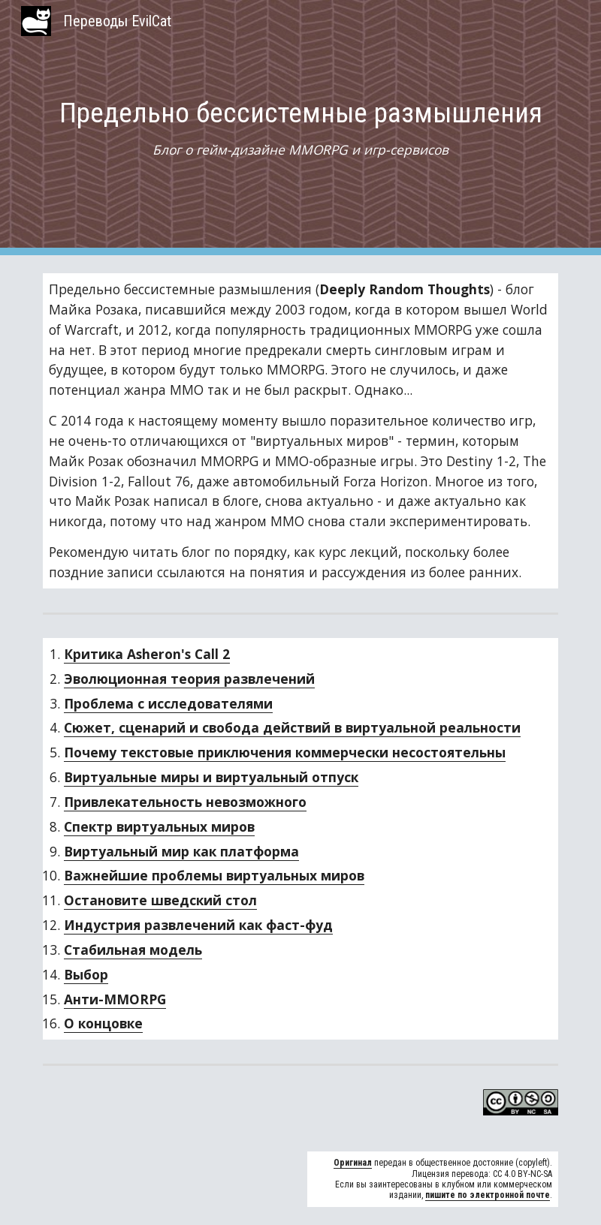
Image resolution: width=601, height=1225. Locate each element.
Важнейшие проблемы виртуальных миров (214, 875)
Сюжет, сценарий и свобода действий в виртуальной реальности (292, 727)
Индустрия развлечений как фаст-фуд (198, 925)
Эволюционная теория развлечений (189, 679)
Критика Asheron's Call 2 (147, 654)
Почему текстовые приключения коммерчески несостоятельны (285, 752)
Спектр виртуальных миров (159, 826)
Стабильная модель (133, 950)
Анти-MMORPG (115, 999)
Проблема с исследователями (168, 703)
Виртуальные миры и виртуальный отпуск (211, 777)
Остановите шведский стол (160, 900)
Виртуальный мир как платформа (181, 851)
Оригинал (353, 1162)
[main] (300, 128)
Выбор (86, 974)
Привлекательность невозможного (185, 802)
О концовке (103, 1023)
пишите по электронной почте (487, 1195)
